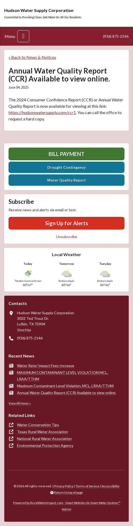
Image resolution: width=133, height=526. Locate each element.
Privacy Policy (63, 486)
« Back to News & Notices (32, 57)
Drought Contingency (66, 167)
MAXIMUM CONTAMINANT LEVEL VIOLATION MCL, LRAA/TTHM (62, 375)
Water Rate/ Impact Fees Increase (45, 365)
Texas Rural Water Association (42, 431)
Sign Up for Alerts (66, 223)
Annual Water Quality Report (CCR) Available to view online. (66, 392)
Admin (66, 509)
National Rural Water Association (44, 438)
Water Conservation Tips (38, 424)
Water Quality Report (66, 180)
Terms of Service (87, 486)
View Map (24, 330)
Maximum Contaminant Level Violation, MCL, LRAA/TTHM (65, 385)
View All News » (20, 403)
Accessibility (110, 486)
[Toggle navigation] (23, 36)
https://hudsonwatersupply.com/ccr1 (42, 112)
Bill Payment (67, 154)
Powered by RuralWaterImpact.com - (66, 503)
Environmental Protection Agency (45, 445)
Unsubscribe (66, 236)
